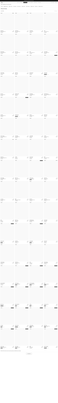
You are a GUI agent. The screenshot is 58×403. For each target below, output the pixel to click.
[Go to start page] (2, 2)
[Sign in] (52, 2)
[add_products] (13, 31)
